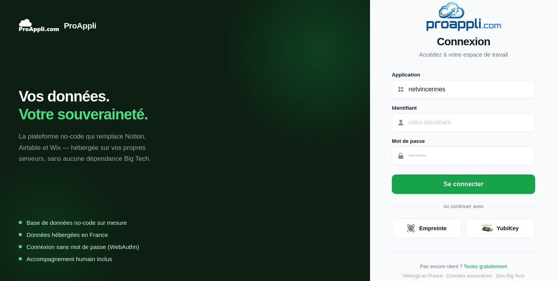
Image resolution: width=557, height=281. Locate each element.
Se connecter (463, 184)
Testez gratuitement (485, 266)
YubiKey (500, 228)
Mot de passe (408, 141)
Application (406, 75)
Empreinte (426, 228)
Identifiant (404, 108)
